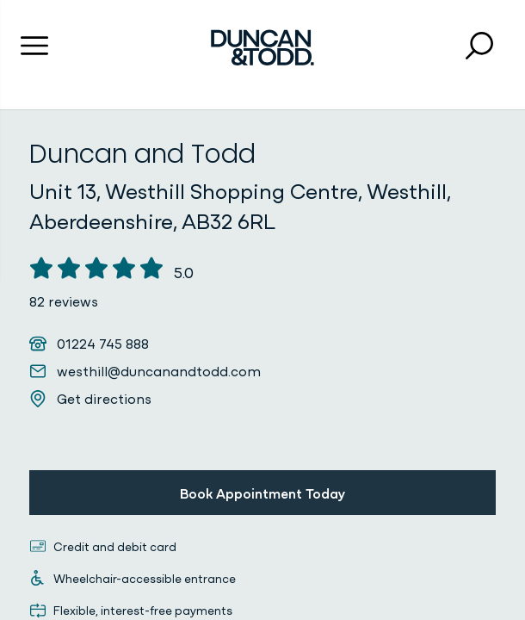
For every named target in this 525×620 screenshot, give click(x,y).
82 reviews (63, 300)
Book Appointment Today (262, 492)
